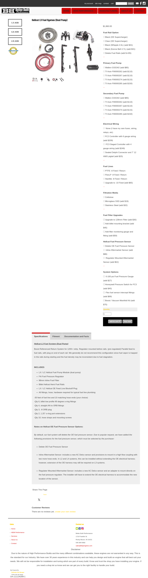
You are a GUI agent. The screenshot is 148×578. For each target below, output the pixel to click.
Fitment (56, 336)
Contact (140, 11)
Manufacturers (108, 11)
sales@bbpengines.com (84, 546)
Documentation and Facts (76, 336)
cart (112, 3)
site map (98, 3)
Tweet (44, 494)
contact (106, 3)
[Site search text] (121, 3)
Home (66, 11)
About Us (126, 11)
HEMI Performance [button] (84, 11)
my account (88, 3)
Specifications (41, 336)
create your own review (65, 511)
